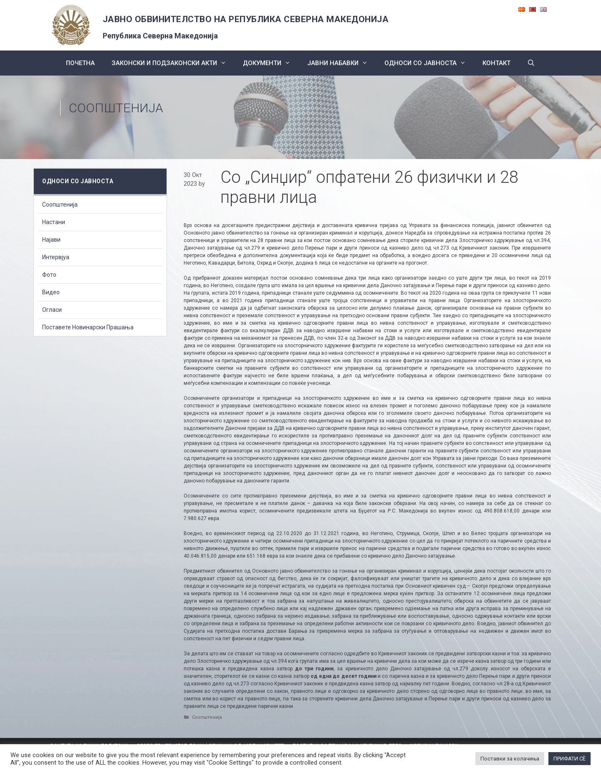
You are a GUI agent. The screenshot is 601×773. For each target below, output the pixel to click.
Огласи (52, 309)
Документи (271, 63)
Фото (49, 274)
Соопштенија (116, 108)
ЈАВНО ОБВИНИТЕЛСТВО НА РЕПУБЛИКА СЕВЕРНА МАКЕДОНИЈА (246, 19)
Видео (51, 292)
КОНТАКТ (496, 63)
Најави (51, 239)
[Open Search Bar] (531, 63)
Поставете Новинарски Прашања (88, 327)
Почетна (80, 63)
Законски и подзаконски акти (173, 63)
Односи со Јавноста (429, 63)
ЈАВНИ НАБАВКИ (341, 63)
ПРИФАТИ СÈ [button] (569, 758)
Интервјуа (55, 257)
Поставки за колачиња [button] (509, 758)
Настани (53, 222)
